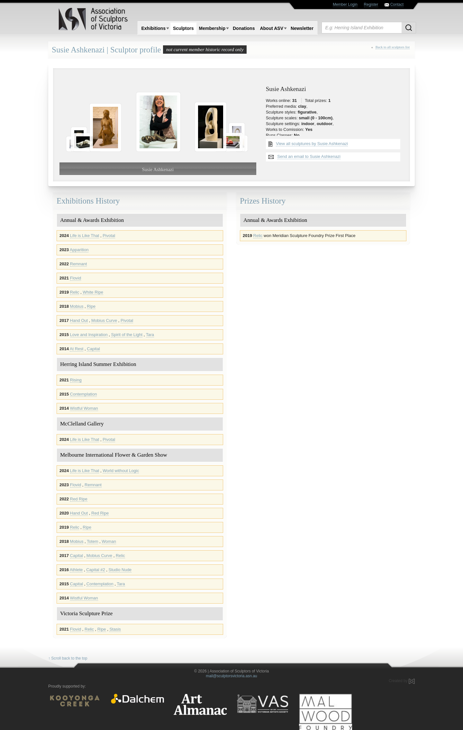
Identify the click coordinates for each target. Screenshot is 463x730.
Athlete (76, 569)
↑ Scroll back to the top (67, 658)
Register (371, 4)
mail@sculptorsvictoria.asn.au (231, 676)
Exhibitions (153, 28)
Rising (76, 380)
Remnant (78, 263)
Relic (74, 292)
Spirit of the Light (126, 334)
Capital (93, 348)
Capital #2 (95, 569)
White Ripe (93, 292)
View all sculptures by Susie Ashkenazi (312, 143)
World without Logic (121, 470)
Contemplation (83, 394)
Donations (244, 28)
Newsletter (302, 28)
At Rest (77, 348)
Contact (397, 4)
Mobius (77, 306)
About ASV (271, 28)
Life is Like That (84, 235)
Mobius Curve (104, 320)
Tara (150, 334)
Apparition (79, 249)
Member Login (345, 4)
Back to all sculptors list (393, 47)
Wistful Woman (84, 408)
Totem (92, 541)
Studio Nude (120, 569)
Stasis (115, 629)
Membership (212, 28)
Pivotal (109, 235)
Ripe (91, 306)
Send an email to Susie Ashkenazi (308, 156)
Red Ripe (78, 499)
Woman (109, 541)
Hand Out (79, 320)
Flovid (75, 278)
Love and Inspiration (89, 334)
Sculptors (183, 28)
